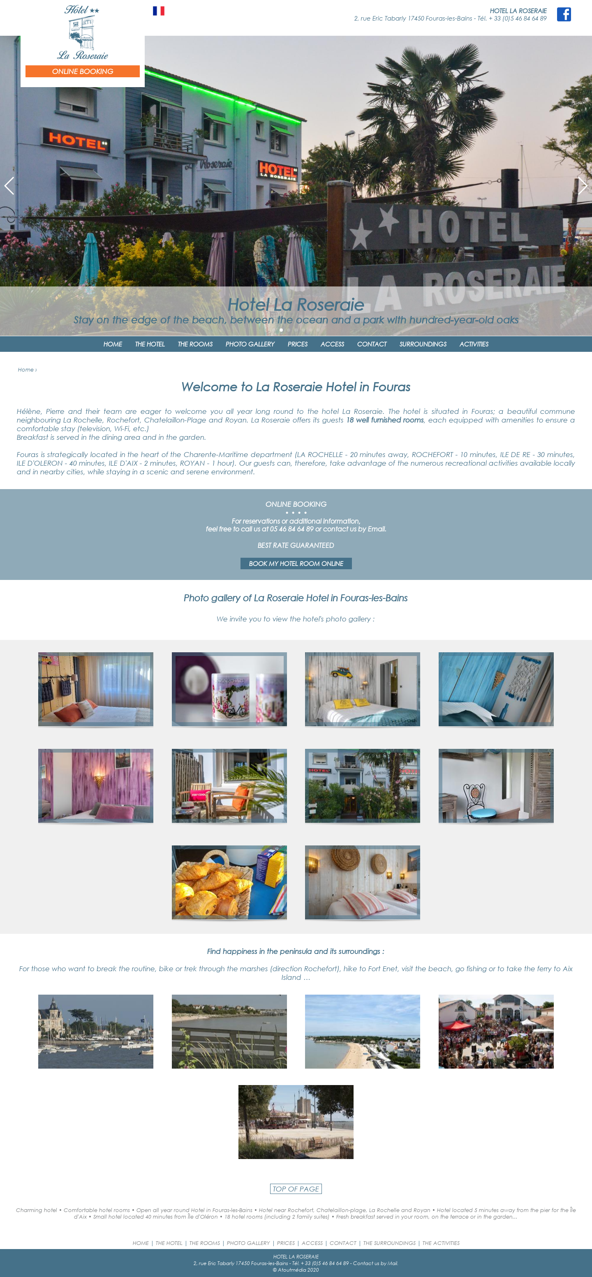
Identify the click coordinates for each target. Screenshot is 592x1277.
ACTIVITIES (474, 344)
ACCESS (332, 344)
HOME (113, 344)
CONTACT (371, 344)
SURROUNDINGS (423, 344)
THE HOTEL (150, 344)
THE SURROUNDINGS (389, 1243)
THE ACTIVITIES (441, 1243)
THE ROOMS (195, 344)
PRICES (298, 344)
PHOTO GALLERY (250, 344)
